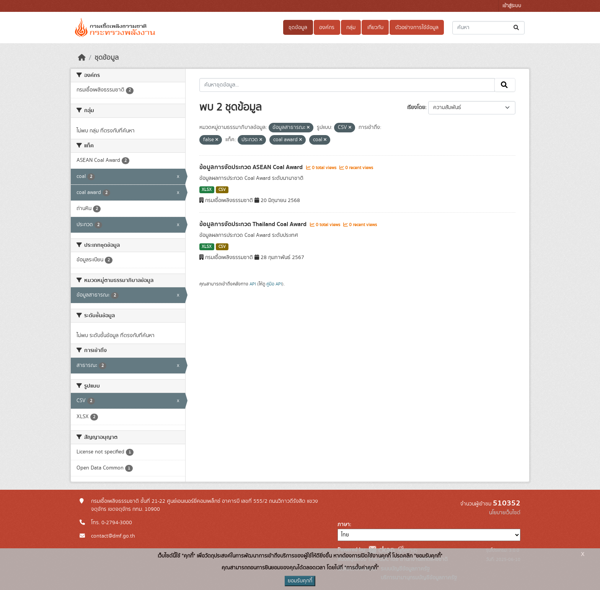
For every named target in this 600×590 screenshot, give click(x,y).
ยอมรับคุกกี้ (300, 581)
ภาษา (344, 524)
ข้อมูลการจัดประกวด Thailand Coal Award (253, 224)
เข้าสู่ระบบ (511, 6)
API (252, 283)
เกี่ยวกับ (375, 27)
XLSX (207, 190)
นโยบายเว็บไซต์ (504, 513)
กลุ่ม (350, 27)
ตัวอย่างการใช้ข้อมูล (417, 27)
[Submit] (517, 27)
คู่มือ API (274, 283)
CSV (222, 190)
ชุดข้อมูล (298, 27)
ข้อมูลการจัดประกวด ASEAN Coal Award (251, 167)
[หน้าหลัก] (82, 58)
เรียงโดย (416, 107)
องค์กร (326, 27)
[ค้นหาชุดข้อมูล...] (488, 27)
